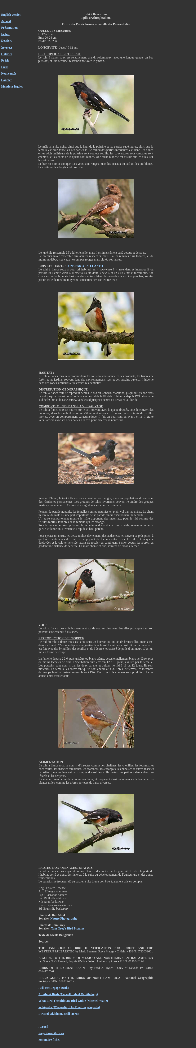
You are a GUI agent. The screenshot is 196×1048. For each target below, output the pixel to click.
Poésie (5, 60)
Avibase (43, 987)
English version (11, 14)
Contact (6, 80)
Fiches (5, 34)
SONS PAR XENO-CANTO (84, 266)
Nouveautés (8, 73)
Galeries (6, 54)
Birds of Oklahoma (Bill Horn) (58, 1013)
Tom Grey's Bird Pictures (67, 928)
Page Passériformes (51, 1033)
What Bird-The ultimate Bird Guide (62, 1000)
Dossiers (6, 40)
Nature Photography (63, 918)
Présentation (9, 27)
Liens (4, 67)
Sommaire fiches (49, 1039)
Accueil (6, 21)
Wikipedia (45, 1007)
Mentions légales (12, 86)
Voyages (6, 47)
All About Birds (48, 994)
